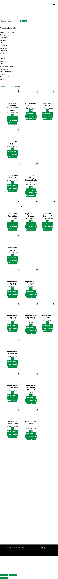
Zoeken (23, 21)
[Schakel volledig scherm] (6, 575)
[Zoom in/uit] (2, 575)
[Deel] (11, 575)
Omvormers (4, 37)
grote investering (6, 450)
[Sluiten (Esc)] (15, 575)
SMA (2, 53)
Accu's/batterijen (6, 71)
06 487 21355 (5, 523)
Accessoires (4, 69)
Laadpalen (3, 74)
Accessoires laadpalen (7, 77)
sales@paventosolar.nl (8, 529)
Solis (2, 64)
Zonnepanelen (5, 35)
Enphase (4, 48)
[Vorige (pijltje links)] (2, 578)
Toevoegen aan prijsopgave (13, 122)
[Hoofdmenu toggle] (54, 4)
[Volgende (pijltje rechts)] (6, 578)
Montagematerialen (6, 66)
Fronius (3, 40)
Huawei (3, 58)
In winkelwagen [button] (11, 117)
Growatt (4, 51)
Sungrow (4, 45)
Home (2, 86)
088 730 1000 (5, 521)
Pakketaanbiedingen (7, 32)
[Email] (42, 548)
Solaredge (4, 61)
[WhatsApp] (45, 548)
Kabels (2, 79)
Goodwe (4, 56)
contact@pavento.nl (7, 527)
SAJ (2, 43)
